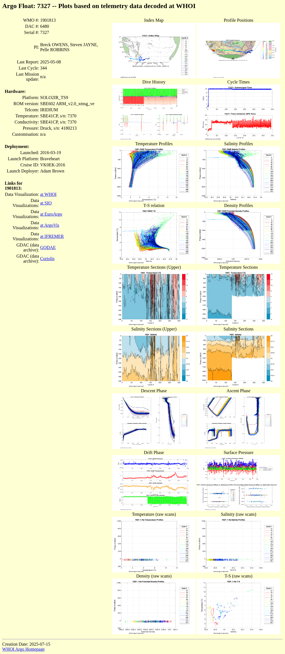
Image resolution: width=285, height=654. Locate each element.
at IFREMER (52, 236)
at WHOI (48, 194)
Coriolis (47, 258)
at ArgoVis (49, 225)
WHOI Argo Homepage (23, 649)
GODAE (48, 247)
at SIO (45, 203)
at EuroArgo (51, 214)
